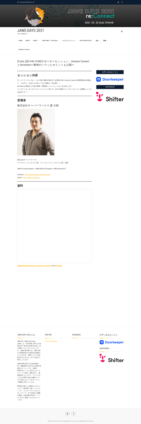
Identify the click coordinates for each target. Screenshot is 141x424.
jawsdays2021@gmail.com (26, 2)
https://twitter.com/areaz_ (31, 178)
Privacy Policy (24, 49)
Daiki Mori (58, 266)
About (28, 40)
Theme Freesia (74, 421)
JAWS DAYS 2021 (30, 30)
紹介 (97, 40)
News (35, 40)
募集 (104, 40)
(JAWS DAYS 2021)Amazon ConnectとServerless (34, 266)
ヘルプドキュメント (68, 40)
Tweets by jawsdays (51, 341)
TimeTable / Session (49, 40)
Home (21, 40)
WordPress (90, 421)
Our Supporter (85, 40)
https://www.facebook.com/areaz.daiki (37, 175)
